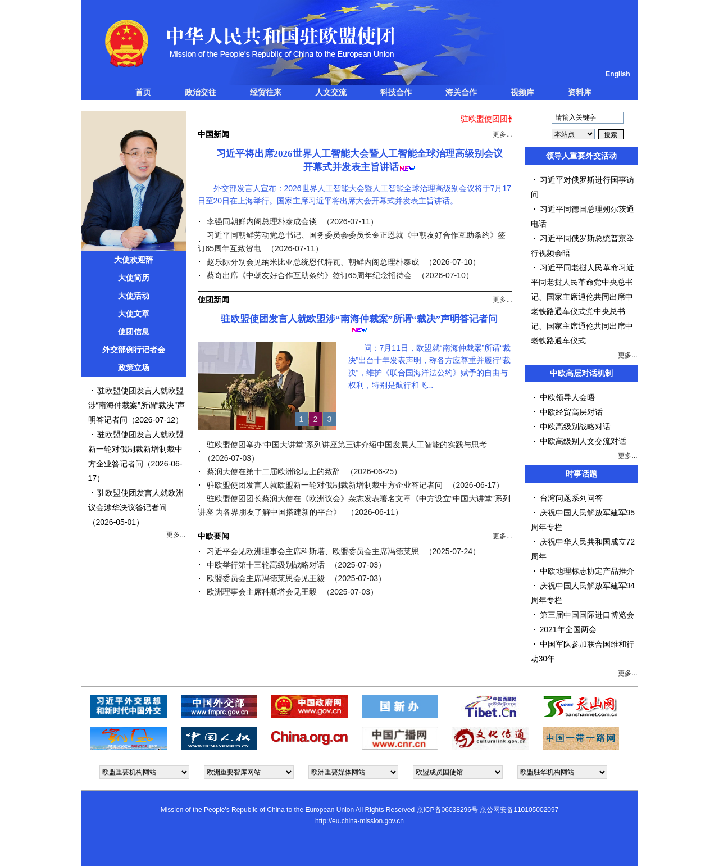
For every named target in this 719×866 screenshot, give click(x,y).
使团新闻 (213, 299)
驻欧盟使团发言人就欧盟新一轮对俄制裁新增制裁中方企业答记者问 (136, 449)
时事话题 (581, 473)
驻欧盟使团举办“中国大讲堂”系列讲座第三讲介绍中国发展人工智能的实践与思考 (347, 444)
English (618, 74)
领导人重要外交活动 (581, 155)
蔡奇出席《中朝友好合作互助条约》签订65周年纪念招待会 (309, 275)
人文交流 (331, 92)
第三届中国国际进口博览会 (587, 614)
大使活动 (133, 295)
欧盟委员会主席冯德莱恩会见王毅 (266, 578)
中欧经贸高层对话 (571, 411)
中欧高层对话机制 (581, 373)
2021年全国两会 (568, 629)
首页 (143, 92)
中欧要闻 (213, 536)
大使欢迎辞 (133, 259)
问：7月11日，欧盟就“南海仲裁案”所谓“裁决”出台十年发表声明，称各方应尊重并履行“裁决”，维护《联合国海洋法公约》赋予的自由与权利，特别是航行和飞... (429, 366)
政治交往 (200, 92)
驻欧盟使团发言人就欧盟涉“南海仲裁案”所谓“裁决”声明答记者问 (136, 405)
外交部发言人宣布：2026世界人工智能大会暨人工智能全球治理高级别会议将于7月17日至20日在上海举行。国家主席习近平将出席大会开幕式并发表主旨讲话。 (355, 194)
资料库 (579, 92)
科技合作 (396, 92)
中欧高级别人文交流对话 (583, 441)
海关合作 (461, 92)
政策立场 (133, 367)
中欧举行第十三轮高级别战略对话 (266, 564)
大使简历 (133, 277)
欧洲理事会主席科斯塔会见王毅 (262, 591)
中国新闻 (213, 134)
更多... (175, 534)
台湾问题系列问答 (571, 497)
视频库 (522, 92)
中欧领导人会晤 (567, 397)
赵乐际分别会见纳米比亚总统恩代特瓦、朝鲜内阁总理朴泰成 (313, 261)
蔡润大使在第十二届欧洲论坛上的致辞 (273, 471)
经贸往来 (265, 92)
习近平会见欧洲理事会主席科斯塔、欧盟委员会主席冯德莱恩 (313, 551)
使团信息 (133, 331)
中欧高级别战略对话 (575, 426)
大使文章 (133, 313)
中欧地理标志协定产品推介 (587, 570)
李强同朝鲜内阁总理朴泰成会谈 (262, 221)
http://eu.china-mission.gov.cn (359, 821)
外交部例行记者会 (133, 349)
